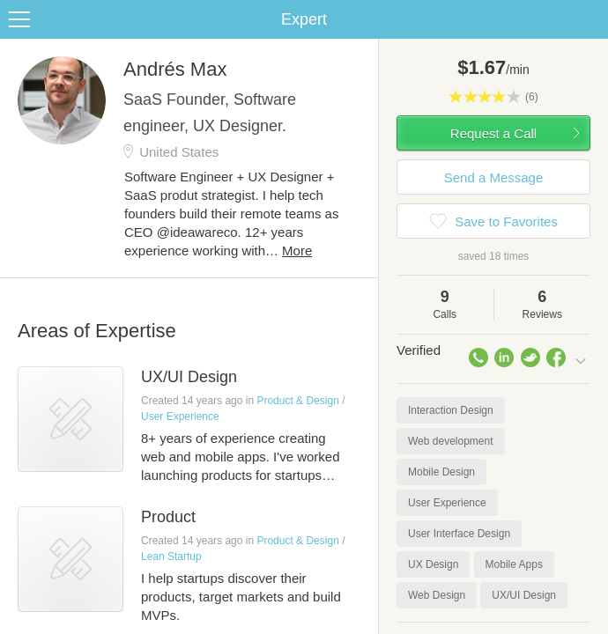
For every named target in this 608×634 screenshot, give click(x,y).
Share (590, 19)
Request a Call (493, 133)
